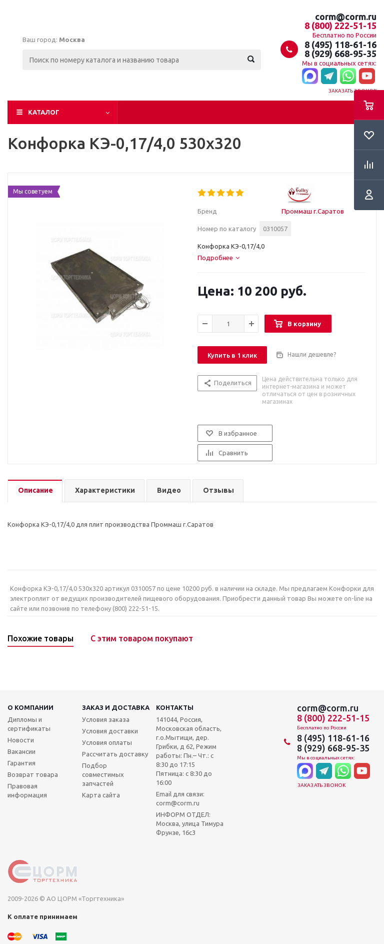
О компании (31, 707)
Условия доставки (110, 730)
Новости (21, 739)
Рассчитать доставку (115, 753)
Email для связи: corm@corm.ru (180, 798)
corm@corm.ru (345, 16)
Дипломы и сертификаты (29, 724)
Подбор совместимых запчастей (103, 774)
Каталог (44, 112)
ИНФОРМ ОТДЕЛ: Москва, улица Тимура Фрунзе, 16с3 (190, 823)
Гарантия (22, 762)
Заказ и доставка (116, 707)
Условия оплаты (107, 742)
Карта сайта (101, 794)
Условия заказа (106, 719)
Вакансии (22, 751)
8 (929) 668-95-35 (340, 53)
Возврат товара (33, 774)
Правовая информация (27, 790)
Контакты (175, 707)
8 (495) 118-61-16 (340, 44)
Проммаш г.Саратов (313, 211)
